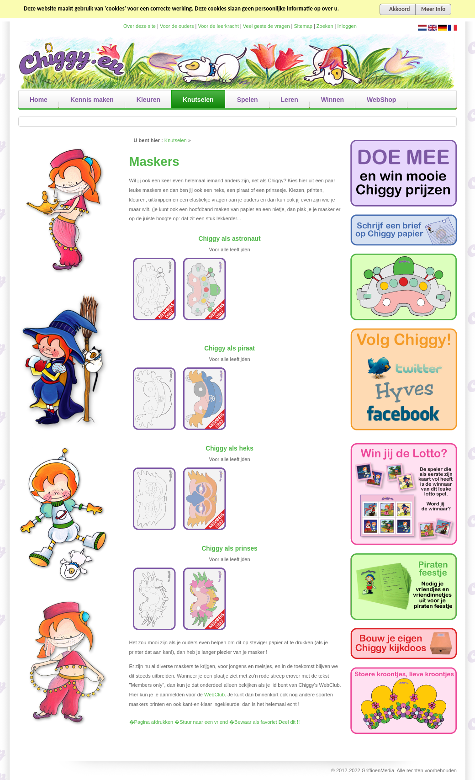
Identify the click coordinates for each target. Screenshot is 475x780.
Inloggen (347, 26)
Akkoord (399, 8)
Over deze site (139, 26)
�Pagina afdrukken (151, 722)
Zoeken (325, 26)
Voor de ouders (177, 26)
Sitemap (303, 26)
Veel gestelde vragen (266, 26)
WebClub (214, 694)
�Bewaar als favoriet (253, 722)
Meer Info (433, 8)
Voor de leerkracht (218, 26)
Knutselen (175, 140)
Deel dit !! (289, 722)
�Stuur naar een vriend (201, 722)
